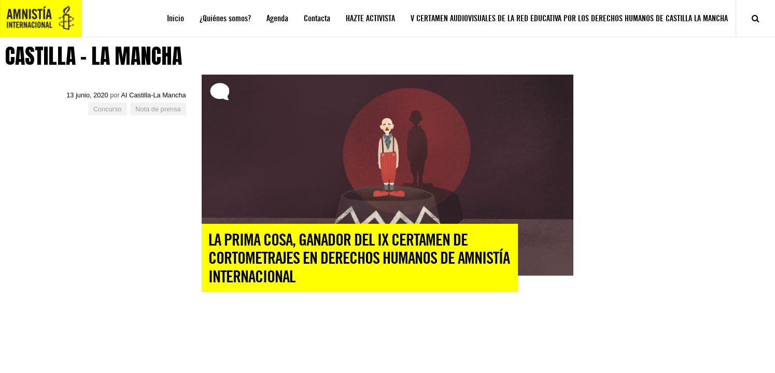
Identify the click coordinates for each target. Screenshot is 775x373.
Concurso (107, 109)
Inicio (175, 18)
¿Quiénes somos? (225, 18)
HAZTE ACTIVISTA (370, 18)
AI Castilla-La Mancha (153, 95)
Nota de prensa (158, 109)
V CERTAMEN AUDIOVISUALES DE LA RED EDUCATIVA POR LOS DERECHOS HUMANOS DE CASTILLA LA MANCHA (569, 18)
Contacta (317, 18)
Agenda (277, 18)
